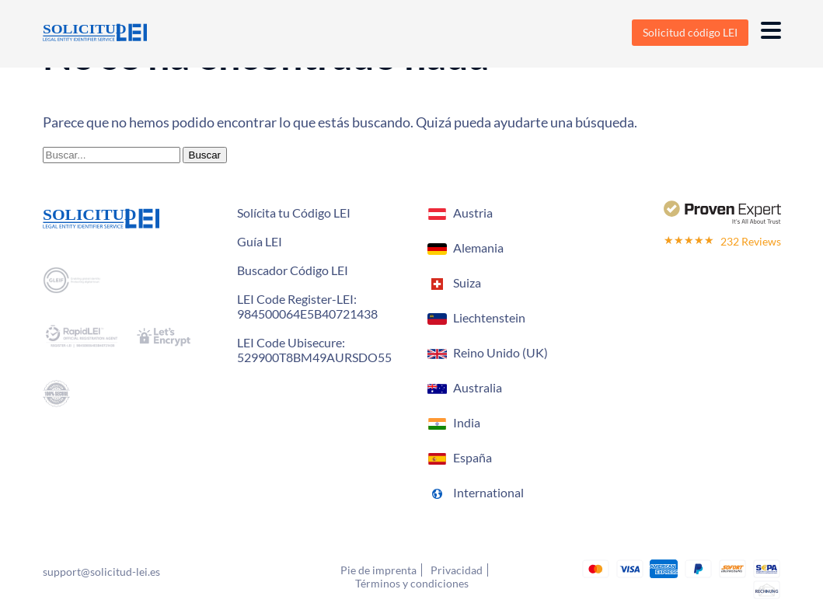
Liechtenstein (489, 317)
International (488, 492)
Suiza (467, 282)
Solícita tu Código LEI (293, 212)
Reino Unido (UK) (500, 352)
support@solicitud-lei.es (101, 571)
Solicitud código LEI (690, 32)
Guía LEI (259, 241)
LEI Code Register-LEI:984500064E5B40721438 (307, 306)
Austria (473, 212)
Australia (477, 387)
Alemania (478, 247)
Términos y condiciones (412, 583)
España (472, 457)
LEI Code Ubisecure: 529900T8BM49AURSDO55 (314, 349)
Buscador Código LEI (292, 270)
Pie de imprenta (378, 570)
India (466, 422)
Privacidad (457, 570)
